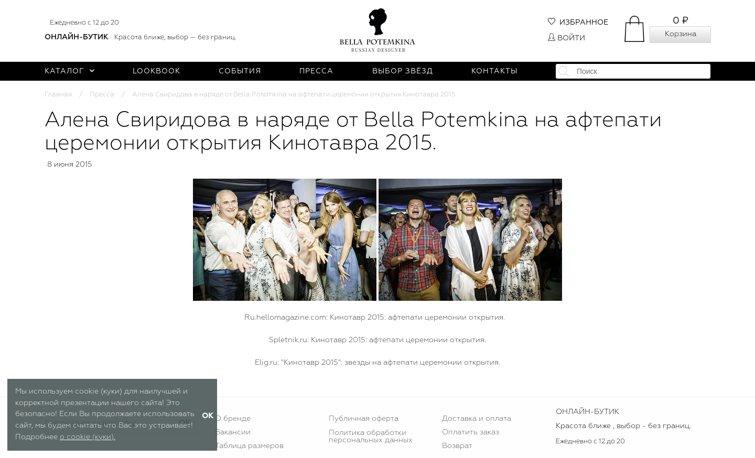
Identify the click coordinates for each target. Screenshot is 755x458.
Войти (566, 38)
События (240, 71)
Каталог (69, 71)
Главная (58, 94)
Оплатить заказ (470, 432)
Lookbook (156, 71)
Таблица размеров (249, 446)
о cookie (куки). (87, 437)
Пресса (316, 71)
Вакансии (233, 432)
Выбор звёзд (402, 71)
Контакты (494, 71)
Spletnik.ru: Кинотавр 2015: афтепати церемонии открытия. (377, 340)
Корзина (680, 34)
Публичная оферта (363, 418)
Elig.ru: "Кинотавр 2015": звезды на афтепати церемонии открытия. (377, 362)
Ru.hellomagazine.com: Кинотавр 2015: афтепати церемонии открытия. (374, 317)
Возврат (457, 446)
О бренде (233, 418)
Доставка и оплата (476, 418)
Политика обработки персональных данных (371, 436)
